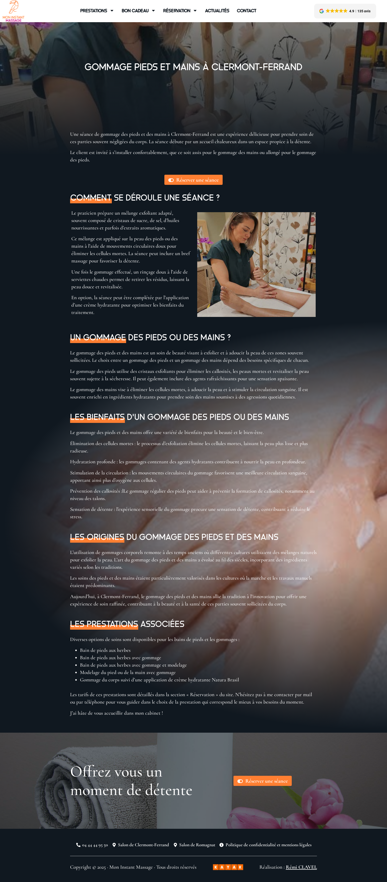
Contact (246, 10)
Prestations (97, 10)
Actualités (217, 10)
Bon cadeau (139, 10)
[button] (345, 11)
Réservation (180, 10)
